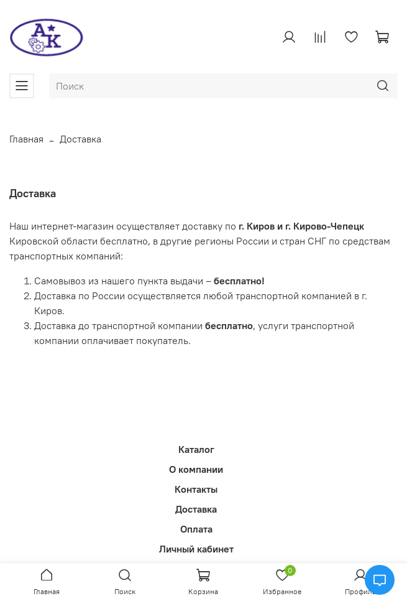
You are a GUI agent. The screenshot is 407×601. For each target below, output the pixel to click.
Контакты (196, 489)
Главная (26, 139)
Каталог (196, 449)
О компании (196, 469)
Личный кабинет (196, 549)
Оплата (196, 529)
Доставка (196, 509)
